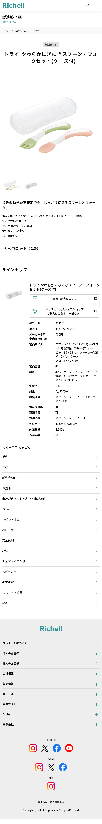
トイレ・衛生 (11, 519)
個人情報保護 (57, 807)
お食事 (35, 30)
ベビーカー (9, 572)
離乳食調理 (9, 478)
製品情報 (7, 686)
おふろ (6, 509)
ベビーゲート (11, 530)
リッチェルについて (14, 643)
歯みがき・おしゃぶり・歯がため (24, 498)
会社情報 (7, 676)
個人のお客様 (10, 654)
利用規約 (42, 807)
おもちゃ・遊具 (12, 592)
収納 (5, 551)
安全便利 (8, 540)
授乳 (5, 457)
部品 (5, 603)
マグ (5, 467)
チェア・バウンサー (15, 561)
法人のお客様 (10, 665)
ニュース (7, 697)
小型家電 (8, 582)
